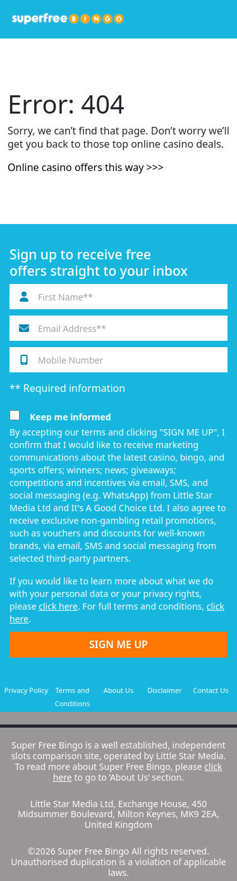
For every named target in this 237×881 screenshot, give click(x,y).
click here (58, 606)
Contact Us (211, 690)
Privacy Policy (26, 690)
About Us (118, 690)
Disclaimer (164, 690)
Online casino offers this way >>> (86, 167)
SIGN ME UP (118, 644)
